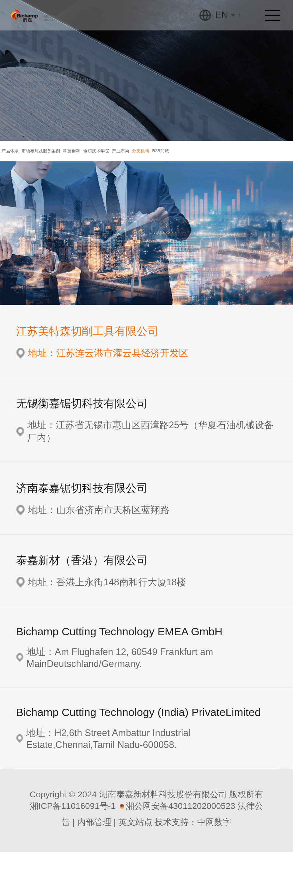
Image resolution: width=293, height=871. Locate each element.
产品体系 (16, 159)
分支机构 (209, 159)
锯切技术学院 (140, 159)
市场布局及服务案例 (59, 159)
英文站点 (135, 840)
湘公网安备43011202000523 (180, 824)
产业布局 (176, 159)
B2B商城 (242, 159)
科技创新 (102, 159)
